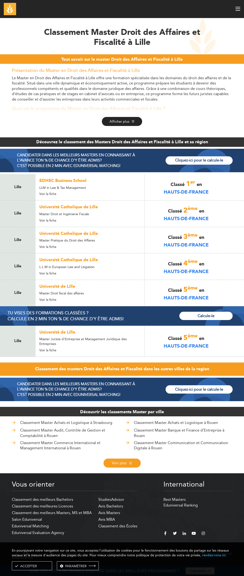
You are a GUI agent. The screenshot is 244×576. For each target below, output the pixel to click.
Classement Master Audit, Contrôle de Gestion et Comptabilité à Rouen (62, 432)
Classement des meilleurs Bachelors (42, 499)
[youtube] (194, 534)
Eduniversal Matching (30, 526)
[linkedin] (184, 534)
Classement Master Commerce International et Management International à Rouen (60, 445)
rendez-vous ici (214, 555)
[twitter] (175, 534)
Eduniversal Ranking (180, 505)
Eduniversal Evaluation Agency (38, 533)
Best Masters (174, 499)
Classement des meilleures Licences (42, 506)
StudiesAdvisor (111, 499)
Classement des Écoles (117, 526)
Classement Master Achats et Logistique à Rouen (176, 423)
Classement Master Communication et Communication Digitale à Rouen (181, 445)
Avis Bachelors (110, 506)
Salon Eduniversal (27, 519)
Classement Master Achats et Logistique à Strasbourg (66, 423)
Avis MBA (106, 519)
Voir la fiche (47, 193)
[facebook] (165, 534)
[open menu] (237, 8)
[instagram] (203, 534)
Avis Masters (109, 513)
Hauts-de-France (186, 192)
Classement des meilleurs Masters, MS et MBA (52, 513)
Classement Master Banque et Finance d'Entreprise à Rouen (179, 432)
